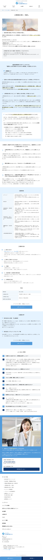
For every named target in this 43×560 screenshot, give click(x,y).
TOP (2, 10)
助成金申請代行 (7, 497)
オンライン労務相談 (8, 489)
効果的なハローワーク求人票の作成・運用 (8, 494)
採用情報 (4, 523)
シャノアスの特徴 (4, 6)
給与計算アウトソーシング (9, 479)
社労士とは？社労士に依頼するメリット (10, 508)
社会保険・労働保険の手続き (10, 481)
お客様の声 (31, 6)
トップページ (5, 502)
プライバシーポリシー (6, 529)
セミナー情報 (5, 520)
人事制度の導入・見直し (9, 485)
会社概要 (22, 6)
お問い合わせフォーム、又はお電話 (11, 251)
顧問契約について (8, 499)
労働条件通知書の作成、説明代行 (11, 483)
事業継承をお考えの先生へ (7, 526)
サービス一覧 (5, 477)
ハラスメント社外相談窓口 (9, 491)
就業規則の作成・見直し (9, 487)
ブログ (3, 517)
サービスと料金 (13, 6)
